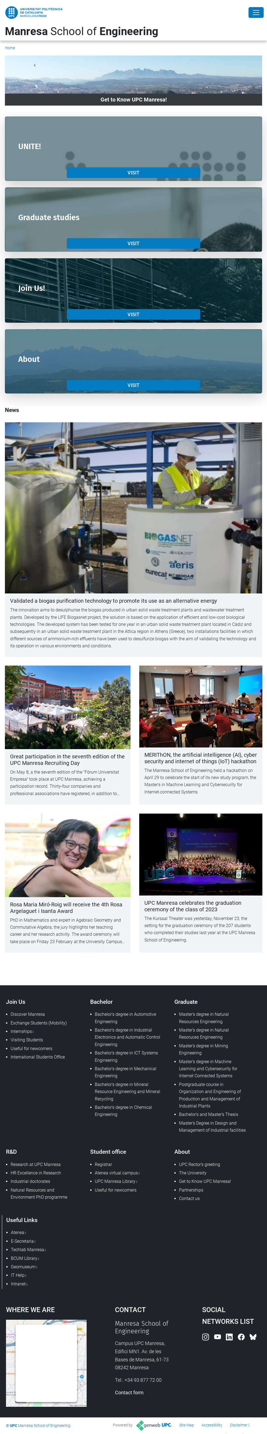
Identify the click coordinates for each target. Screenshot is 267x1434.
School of (81, 31)
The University (193, 1172)
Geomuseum (23, 1266)
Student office (108, 1151)
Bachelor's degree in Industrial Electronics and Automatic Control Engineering (127, 1037)
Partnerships (191, 1190)
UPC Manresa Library (115, 1181)
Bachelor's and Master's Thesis (208, 1114)
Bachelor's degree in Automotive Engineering (125, 1018)
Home (10, 48)
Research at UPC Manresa (36, 1164)
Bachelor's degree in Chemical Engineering (123, 1111)
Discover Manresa (28, 1014)
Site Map (186, 1425)
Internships (21, 1031)
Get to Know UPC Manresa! (205, 1181)
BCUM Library (24, 1258)
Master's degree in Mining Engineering (203, 1049)
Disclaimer (238, 1425)
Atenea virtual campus (116, 1172)
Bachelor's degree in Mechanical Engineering (125, 1072)
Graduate (186, 1001)
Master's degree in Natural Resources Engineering (204, 1018)
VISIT (133, 173)
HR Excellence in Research (36, 1172)
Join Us (15, 1001)
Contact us (189, 1198)
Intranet (18, 1284)
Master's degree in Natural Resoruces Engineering (204, 1033)
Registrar (103, 1164)
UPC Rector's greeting (199, 1164)
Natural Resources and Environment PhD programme (39, 1193)
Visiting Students (27, 1039)
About (182, 1151)
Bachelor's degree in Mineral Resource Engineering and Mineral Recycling (127, 1091)
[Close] (256, 12)
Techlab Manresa (27, 1249)
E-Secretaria (22, 1241)
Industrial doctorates (30, 1181)
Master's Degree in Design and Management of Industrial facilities (212, 1127)
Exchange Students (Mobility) (39, 1023)
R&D (11, 1151)
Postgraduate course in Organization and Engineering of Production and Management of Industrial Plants (210, 1095)
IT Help (18, 1275)
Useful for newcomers (31, 1048)
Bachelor (101, 1001)
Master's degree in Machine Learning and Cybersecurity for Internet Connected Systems (208, 1069)
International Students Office (38, 1057)
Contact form (129, 1392)
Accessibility (212, 1425)
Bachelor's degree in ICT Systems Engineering (126, 1056)
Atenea (17, 1232)
